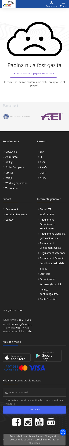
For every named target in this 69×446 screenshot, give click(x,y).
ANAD (43, 167)
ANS (42, 162)
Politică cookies (48, 299)
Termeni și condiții (50, 284)
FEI (41, 156)
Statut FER (46, 209)
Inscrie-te (34, 409)
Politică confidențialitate (49, 292)
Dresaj (9, 172)
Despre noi (11, 209)
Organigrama (47, 279)
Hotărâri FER (47, 214)
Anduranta (11, 156)
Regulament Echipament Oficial (50, 245)
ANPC (43, 177)
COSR (43, 172)
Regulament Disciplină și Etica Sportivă (53, 236)
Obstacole (11, 151)
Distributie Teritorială (52, 263)
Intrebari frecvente (16, 214)
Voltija (8, 177)
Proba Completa (14, 167)
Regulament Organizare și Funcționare (47, 224)
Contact (9, 219)
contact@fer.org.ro (21, 324)
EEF (42, 151)
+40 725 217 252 (21, 319)
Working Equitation (16, 183)
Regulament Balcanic (52, 258)
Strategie (45, 273)
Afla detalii (34, 443)
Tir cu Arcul (11, 188)
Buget (43, 268)
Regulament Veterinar (52, 253)
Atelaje (9, 162)
